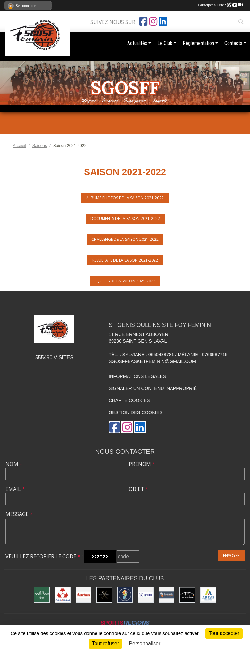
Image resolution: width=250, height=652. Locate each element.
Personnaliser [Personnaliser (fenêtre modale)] (144, 643)
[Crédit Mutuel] (63, 595)
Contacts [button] (233, 43)
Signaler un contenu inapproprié (153, 388)
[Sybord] (146, 595)
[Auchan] (83, 595)
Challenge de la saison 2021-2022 (125, 239)
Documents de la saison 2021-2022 (125, 218)
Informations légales (137, 376)
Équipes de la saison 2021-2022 (125, 281)
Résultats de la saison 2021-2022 (125, 260)
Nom (13, 464)
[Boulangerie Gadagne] (166, 595)
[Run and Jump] (187, 595)
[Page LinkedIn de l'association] (163, 21)
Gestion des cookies (135, 412)
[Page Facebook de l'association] (143, 21)
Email (15, 489)
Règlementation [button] (198, 43)
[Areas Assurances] (208, 595)
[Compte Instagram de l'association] (153, 21)
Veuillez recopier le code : (44, 556)
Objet (138, 489)
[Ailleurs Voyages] (125, 595)
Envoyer (231, 555)
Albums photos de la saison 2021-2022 (125, 197)
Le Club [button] (164, 43)
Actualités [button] (137, 43)
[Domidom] (42, 595)
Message (19, 514)
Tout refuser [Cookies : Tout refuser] (105, 643)
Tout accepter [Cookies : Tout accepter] (224, 633)
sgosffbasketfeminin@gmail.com (152, 361)
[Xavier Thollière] (104, 595)
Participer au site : (220, 5)
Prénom (142, 464)
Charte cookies (129, 400)
